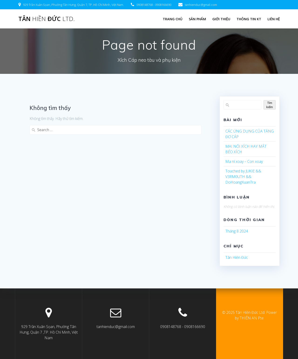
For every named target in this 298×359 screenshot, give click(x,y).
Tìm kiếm (269, 105)
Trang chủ (173, 19)
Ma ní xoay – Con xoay (244, 161)
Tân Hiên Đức (236, 257)
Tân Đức (46, 19)
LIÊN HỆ (274, 19)
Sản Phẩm (197, 19)
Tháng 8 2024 (236, 231)
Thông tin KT (249, 19)
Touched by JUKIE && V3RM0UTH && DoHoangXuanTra (243, 176)
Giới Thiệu (221, 19)
